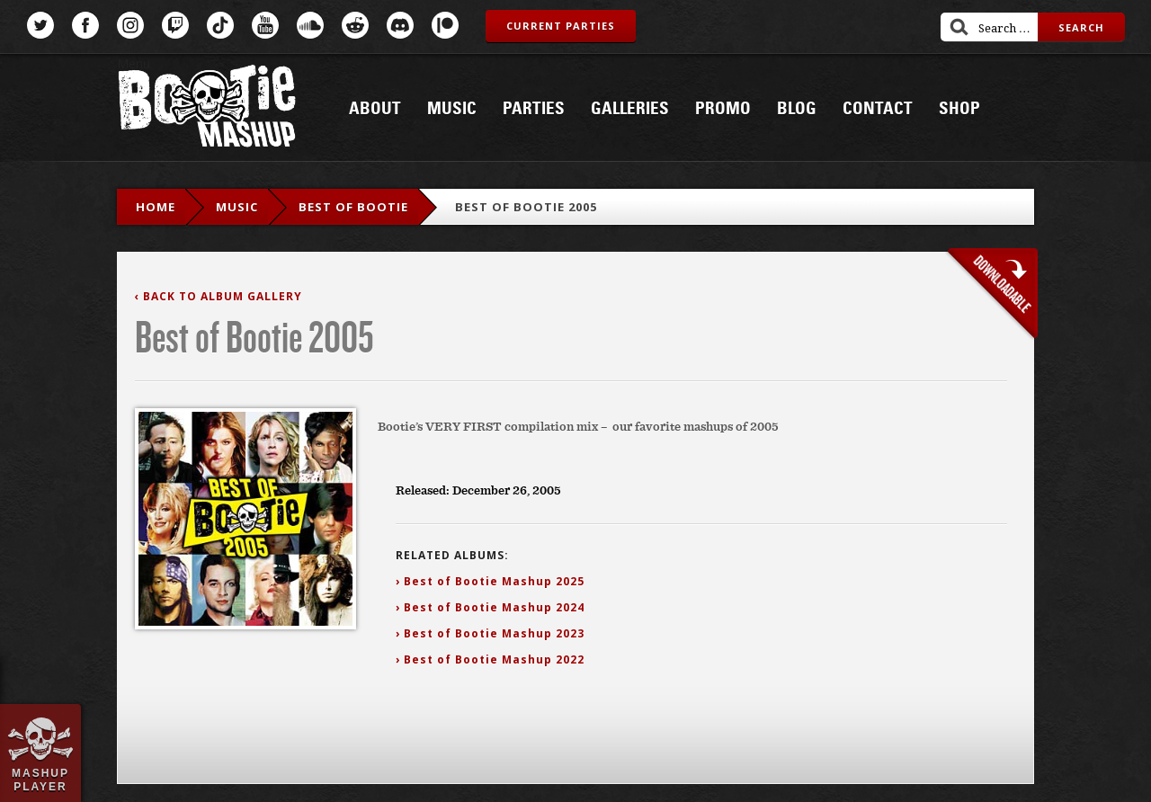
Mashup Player (40, 779)
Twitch (175, 25)
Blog (796, 109)
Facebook (85, 25)
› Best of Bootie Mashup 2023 (490, 633)
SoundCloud (310, 25)
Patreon (445, 25)
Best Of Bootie (353, 207)
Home (155, 207)
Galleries (630, 109)
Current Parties (560, 25)
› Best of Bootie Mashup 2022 (490, 659)
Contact (878, 109)
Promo (723, 109)
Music (452, 109)
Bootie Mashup (207, 109)
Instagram (130, 25)
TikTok (220, 25)
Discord (400, 25)
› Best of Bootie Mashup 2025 (490, 581)
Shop (959, 109)
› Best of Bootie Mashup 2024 (490, 607)
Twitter (40, 25)
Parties (534, 109)
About (375, 109)
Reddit (355, 25)
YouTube (265, 25)
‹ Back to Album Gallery (218, 296)
